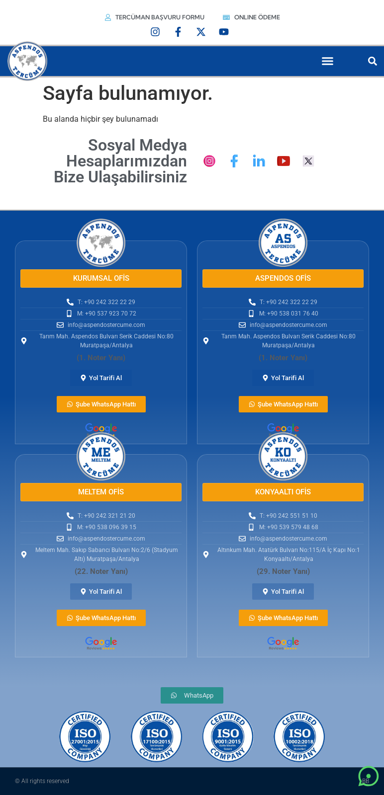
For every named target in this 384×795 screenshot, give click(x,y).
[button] (327, 61)
